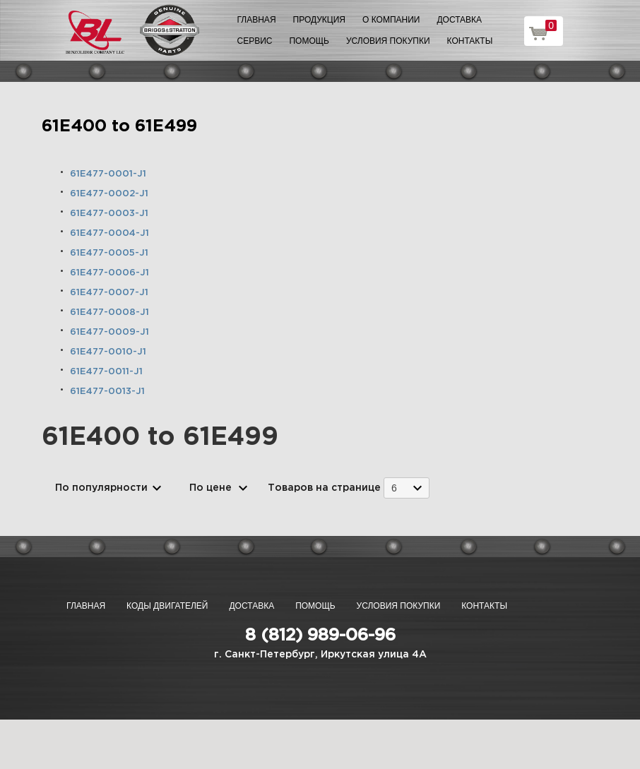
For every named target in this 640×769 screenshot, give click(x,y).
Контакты (470, 41)
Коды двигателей (167, 606)
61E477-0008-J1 (109, 312)
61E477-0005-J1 (109, 253)
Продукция (319, 20)
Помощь (308, 41)
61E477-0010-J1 (108, 352)
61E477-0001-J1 (108, 174)
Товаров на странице (324, 488)
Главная (256, 20)
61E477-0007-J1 (109, 293)
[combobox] (406, 487)
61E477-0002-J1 (109, 194)
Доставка (459, 20)
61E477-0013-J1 (107, 391)
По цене (210, 488)
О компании (391, 20)
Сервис (255, 41)
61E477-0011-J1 (106, 372)
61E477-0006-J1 (109, 273)
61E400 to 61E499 (119, 126)
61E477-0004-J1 (109, 233)
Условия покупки (388, 41)
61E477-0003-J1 (109, 213)
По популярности (101, 488)
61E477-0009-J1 (109, 332)
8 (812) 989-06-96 (320, 635)
